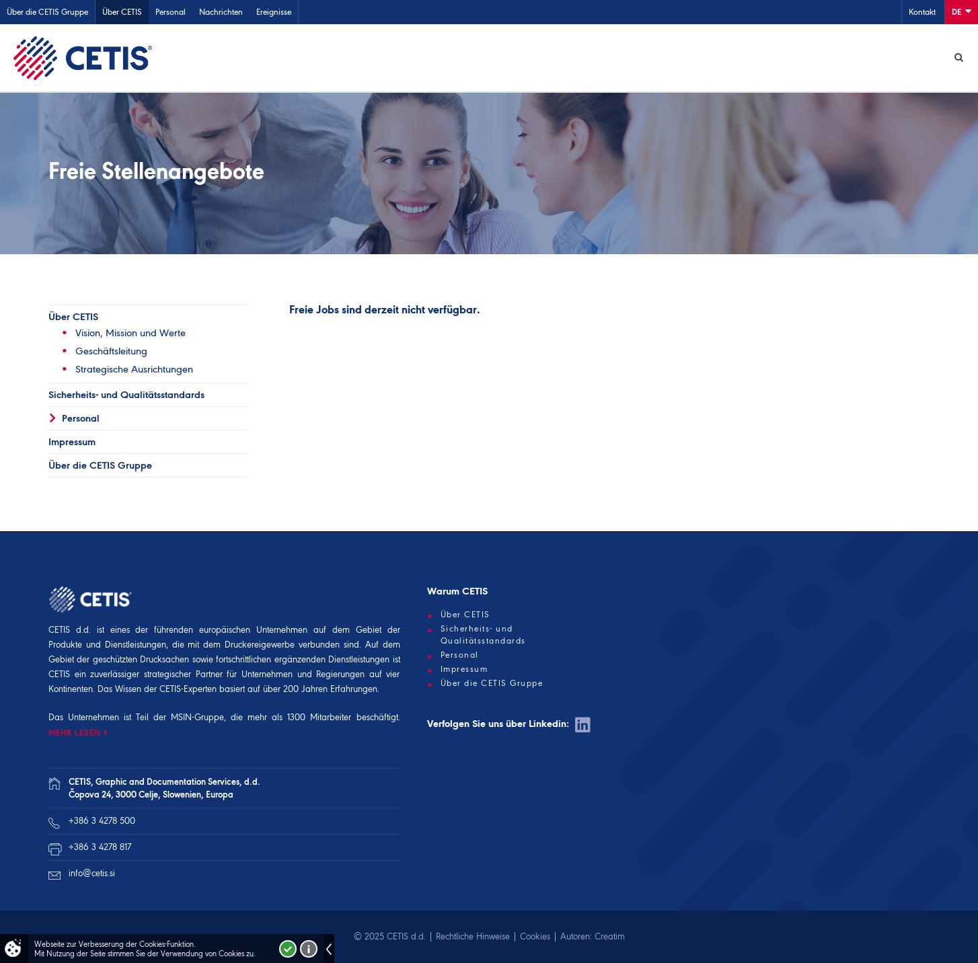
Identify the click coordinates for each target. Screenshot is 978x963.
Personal (170, 12)
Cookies (535, 936)
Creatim (610, 936)
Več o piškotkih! (308, 949)
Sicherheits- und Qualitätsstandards (126, 395)
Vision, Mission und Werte (130, 333)
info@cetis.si (92, 873)
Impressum (72, 442)
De (961, 11)
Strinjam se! (288, 949)
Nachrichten (221, 12)
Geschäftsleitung (111, 351)
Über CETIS (122, 12)
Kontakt (922, 12)
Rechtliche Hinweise (473, 936)
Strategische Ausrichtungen (134, 369)
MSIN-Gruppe (197, 717)
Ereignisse (273, 12)
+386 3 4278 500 (102, 821)
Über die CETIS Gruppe (47, 12)
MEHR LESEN (74, 733)
